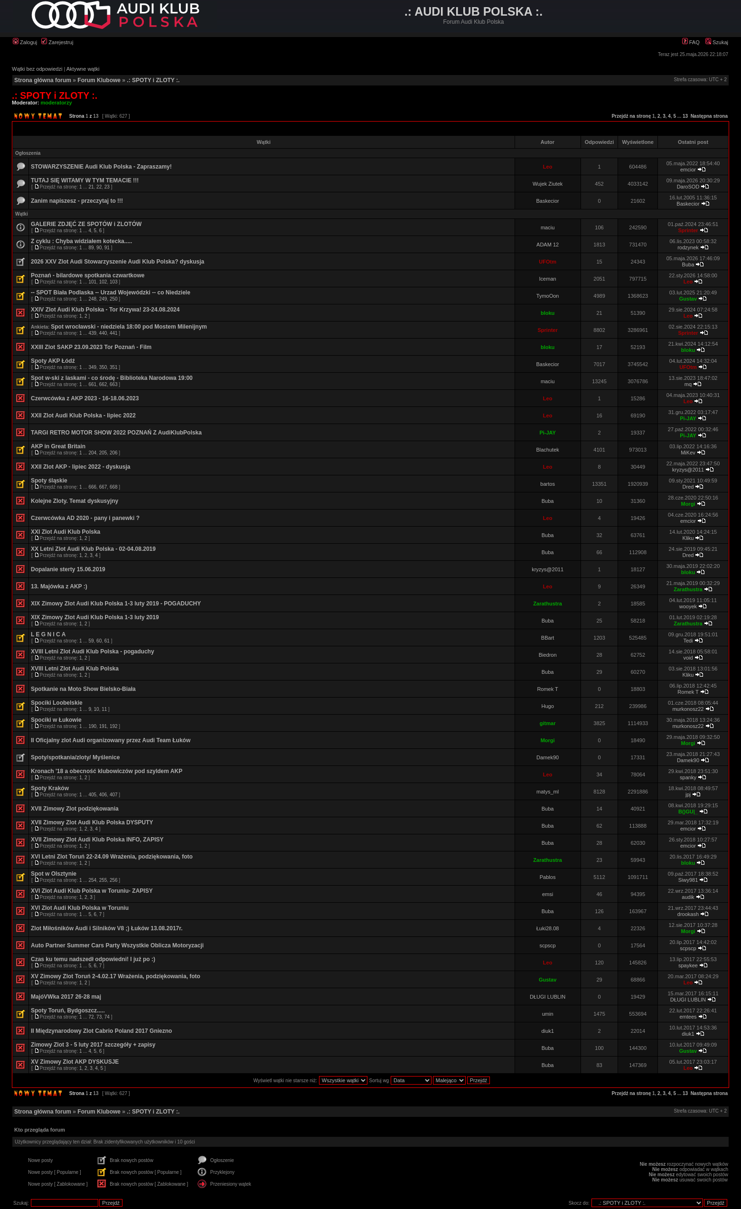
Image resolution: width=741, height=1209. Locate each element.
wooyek (688, 606)
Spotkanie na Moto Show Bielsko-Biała (83, 689)
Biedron (548, 655)
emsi (547, 894)
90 (99, 247)
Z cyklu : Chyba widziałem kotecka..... (81, 241)
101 (92, 281)
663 (114, 384)
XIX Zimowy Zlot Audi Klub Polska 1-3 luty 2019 (95, 617)
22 (99, 186)
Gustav (688, 299)
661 (92, 384)
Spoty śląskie (49, 480)
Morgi (688, 504)
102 (103, 281)
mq (688, 384)
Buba (688, 264)
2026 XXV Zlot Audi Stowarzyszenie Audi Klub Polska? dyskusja (117, 261)
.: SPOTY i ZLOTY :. (153, 80)
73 (99, 1017)
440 (103, 333)
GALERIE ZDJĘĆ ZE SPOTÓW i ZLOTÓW (86, 224)
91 (107, 247)
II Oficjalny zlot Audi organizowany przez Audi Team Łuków (110, 740)
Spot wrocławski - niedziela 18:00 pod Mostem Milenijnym (129, 326)
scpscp (547, 945)
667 (103, 487)
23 (107, 186)
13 (685, 116)
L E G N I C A (48, 634)
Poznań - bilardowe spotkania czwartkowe (87, 275)
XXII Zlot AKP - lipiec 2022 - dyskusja (80, 466)
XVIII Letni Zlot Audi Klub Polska (75, 668)
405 (92, 794)
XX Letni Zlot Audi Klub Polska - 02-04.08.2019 (93, 549)
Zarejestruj (57, 42)
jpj (688, 794)
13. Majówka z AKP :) (59, 586)
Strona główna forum (42, 80)
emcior (688, 169)
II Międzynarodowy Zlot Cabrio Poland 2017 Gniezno (101, 1031)
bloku (547, 313)
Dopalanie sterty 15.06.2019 (68, 569)
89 (91, 247)
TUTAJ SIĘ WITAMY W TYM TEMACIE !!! (85, 180)
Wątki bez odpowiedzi (37, 69)
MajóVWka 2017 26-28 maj (66, 996)
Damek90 (547, 757)
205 (103, 452)
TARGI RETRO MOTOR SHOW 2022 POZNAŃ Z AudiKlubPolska (116, 432)
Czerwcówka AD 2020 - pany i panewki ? (85, 518)
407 (114, 794)
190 (92, 726)
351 (114, 367)
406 (103, 794)
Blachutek (547, 450)
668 (114, 487)
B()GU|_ (688, 811)
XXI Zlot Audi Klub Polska (65, 532)
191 (103, 726)
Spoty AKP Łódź (53, 361)
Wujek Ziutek (548, 184)
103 (114, 281)
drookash (688, 914)
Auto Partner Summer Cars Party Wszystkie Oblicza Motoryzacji (117, 945)
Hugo (547, 706)
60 (99, 640)
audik (688, 897)
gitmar (548, 723)
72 (91, 1017)
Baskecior (547, 201)
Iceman (547, 279)
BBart (547, 638)
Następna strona (709, 116)
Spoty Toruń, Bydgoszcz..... (68, 1010)
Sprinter (688, 230)
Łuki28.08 (547, 928)
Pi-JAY (688, 418)
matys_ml (547, 791)
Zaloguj (25, 42)
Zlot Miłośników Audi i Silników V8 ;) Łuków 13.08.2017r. (107, 928)
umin (547, 1014)
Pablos (548, 877)
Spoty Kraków (50, 788)
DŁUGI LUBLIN (547, 997)
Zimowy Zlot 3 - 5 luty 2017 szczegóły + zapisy (93, 1044)
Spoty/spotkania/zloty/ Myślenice (75, 757)
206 (114, 452)
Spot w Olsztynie (53, 873)
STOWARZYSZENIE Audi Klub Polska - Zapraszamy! (101, 166)
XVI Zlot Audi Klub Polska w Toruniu (80, 908)
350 (103, 367)
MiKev (688, 452)
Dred (688, 487)
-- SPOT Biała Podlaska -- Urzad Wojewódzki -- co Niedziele (110, 292)
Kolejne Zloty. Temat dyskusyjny (74, 501)
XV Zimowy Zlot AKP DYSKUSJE (75, 1061)
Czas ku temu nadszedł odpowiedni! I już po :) (93, 959)
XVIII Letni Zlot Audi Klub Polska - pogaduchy (92, 651)
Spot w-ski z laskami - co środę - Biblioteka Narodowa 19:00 (112, 378)
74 (107, 1017)
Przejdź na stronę (631, 116)
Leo (548, 167)
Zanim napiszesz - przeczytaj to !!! (77, 201)
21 (91, 186)
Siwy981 (688, 880)
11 (104, 709)
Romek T (547, 689)
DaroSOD (688, 186)
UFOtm (547, 261)
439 (92, 333)
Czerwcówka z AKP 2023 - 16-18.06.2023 (85, 398)
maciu (547, 227)
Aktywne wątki (83, 69)
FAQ (691, 42)
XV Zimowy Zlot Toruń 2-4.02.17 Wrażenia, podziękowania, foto (115, 976)
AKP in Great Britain (58, 446)
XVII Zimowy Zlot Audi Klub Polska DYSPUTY (92, 822)
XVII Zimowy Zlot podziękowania (75, 808)
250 (114, 299)
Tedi (688, 640)
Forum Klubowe (99, 80)
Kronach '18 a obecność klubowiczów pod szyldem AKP (106, 771)
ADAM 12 (547, 244)
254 (92, 880)
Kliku (688, 538)
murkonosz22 (687, 709)
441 (114, 333)
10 (96, 709)
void (688, 658)
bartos (547, 484)
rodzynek (688, 247)
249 (103, 299)
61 (107, 640)
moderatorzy (56, 102)
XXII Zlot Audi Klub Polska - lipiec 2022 (83, 415)
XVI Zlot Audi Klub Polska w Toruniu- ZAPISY (92, 891)
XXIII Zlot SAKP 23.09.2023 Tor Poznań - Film (91, 347)
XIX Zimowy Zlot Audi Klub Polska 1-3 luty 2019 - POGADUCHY (116, 603)
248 (92, 299)
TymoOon (547, 296)
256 (114, 880)
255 (103, 880)
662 (103, 384)
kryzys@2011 (688, 469)
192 (114, 726)
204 (92, 452)
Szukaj (716, 42)
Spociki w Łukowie (56, 720)
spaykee (688, 965)
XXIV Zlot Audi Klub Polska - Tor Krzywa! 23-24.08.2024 (105, 309)
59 (91, 640)
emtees (687, 1017)
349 (92, 367)
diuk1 (547, 1031)
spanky (688, 777)
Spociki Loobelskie (57, 702)
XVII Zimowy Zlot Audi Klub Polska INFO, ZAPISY (97, 839)
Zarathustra (688, 589)
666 (92, 487)
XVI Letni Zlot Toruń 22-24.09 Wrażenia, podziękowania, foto (112, 856)
